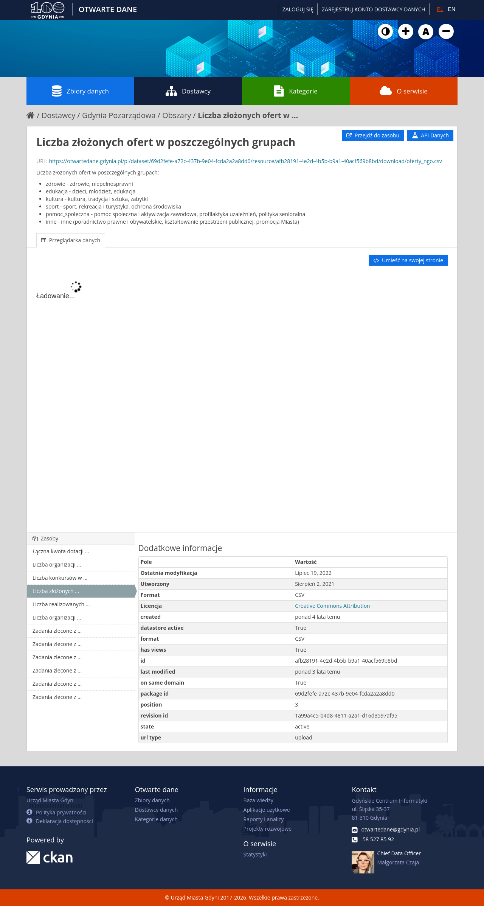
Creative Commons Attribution (332, 605)
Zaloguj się (297, 9)
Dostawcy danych (156, 809)
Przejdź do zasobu (372, 135)
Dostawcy (188, 91)
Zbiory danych (80, 91)
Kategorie (296, 91)
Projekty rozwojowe (268, 828)
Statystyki (255, 854)
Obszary (176, 115)
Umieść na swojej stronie (408, 260)
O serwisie (404, 91)
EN (451, 9)
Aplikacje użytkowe (267, 809)
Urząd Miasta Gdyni (50, 800)
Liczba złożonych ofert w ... (248, 115)
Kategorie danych (156, 819)
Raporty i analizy (264, 819)
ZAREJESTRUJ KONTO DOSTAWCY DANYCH (373, 9)
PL (440, 9)
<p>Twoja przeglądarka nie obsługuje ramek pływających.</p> (242, 400)
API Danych (430, 135)
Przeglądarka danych (70, 240)
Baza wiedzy (258, 800)
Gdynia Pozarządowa (119, 115)
